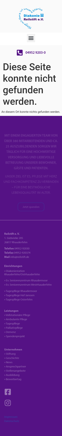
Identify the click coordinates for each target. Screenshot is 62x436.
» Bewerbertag (12, 380)
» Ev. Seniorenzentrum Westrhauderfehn (28, 285)
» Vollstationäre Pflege (17, 316)
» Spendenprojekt (14, 337)
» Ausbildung (11, 376)
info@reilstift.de (19, 258)
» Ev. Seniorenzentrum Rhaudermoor (26, 281)
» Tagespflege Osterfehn (18, 300)
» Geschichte (11, 359)
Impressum (11, 417)
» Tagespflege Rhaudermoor (20, 292)
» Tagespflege (12, 324)
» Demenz (10, 333)
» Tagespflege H (13, 296)
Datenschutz (11, 422)
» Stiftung (10, 354)
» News (8, 363)
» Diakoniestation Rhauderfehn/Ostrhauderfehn (22, 273)
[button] (31, 38)
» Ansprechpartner (15, 367)
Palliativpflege (14, 328)
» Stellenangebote (15, 371)
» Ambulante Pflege (15, 320)
